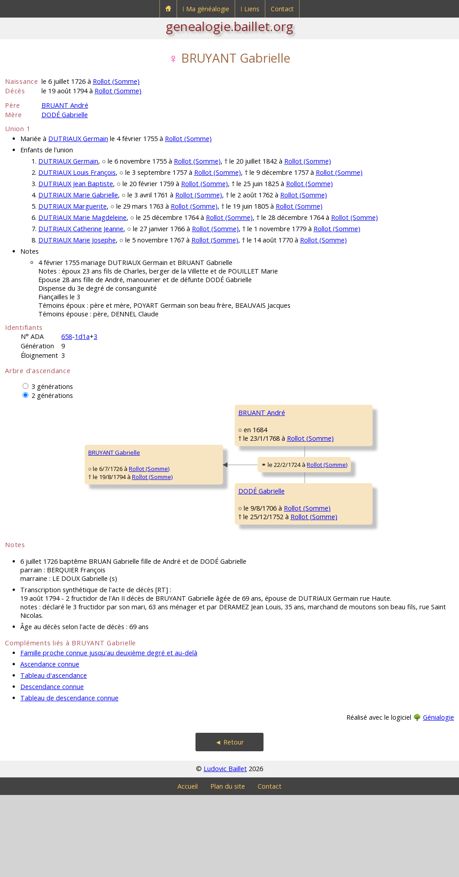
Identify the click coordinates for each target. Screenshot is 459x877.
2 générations (52, 395)
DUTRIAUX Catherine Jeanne (80, 228)
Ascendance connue (49, 746)
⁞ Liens (250, 9)
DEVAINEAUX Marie (339, 466)
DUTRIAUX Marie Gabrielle (78, 195)
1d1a (82, 336)
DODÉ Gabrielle (64, 114)
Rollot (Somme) (116, 81)
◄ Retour (229, 824)
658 (66, 336)
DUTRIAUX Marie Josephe (77, 240)
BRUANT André (64, 105)
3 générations (52, 386)
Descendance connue (52, 768)
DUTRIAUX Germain (78, 138)
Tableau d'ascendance (53, 757)
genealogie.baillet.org (229, 26)
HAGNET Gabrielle (338, 575)
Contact (282, 9)
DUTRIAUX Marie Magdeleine (82, 217)
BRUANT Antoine (336, 412)
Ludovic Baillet (225, 850)
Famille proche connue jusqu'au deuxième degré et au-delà (108, 735)
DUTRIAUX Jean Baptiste (75, 183)
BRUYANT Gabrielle (37, 493)
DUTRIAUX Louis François (77, 172)
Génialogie (438, 799)
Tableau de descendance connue (69, 780)
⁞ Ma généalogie (205, 9)
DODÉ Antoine (333, 520)
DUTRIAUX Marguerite (72, 206)
